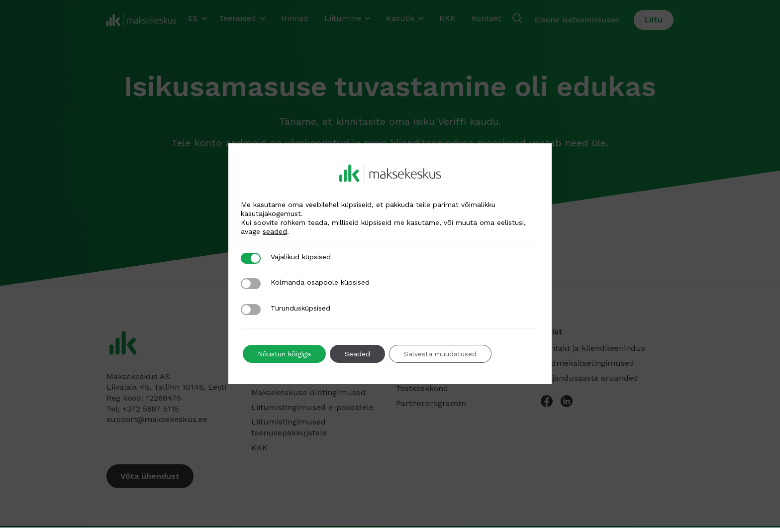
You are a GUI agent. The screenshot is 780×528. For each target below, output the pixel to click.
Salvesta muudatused (440, 354)
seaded (275, 231)
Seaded (357, 354)
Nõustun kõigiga (284, 354)
